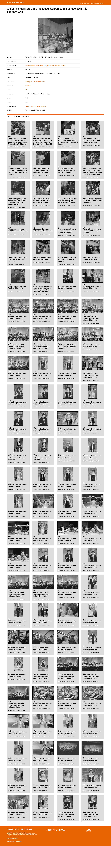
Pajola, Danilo (41, 81)
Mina (27, 90)
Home (81, 3)
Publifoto (28, 86)
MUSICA (43, 106)
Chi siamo (86, 3)
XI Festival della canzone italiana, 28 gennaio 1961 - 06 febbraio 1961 (45, 65)
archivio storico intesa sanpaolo (19, 2)
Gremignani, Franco (31, 81)
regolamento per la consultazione (14, 841)
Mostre (101, 3)
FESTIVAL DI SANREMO (33, 106)
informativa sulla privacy (12, 838)
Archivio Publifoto (94, 3)
